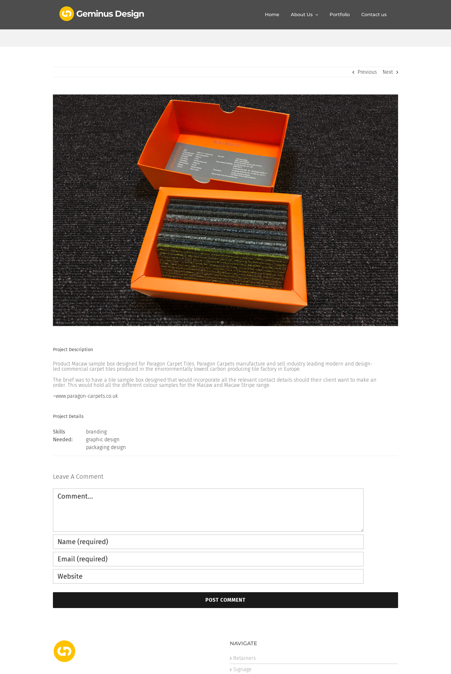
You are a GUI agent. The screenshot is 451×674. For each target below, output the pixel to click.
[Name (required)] (208, 542)
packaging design (106, 447)
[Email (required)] (208, 559)
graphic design (103, 439)
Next (388, 72)
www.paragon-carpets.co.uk (87, 396)
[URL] (208, 576)
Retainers (244, 658)
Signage (242, 669)
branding (96, 432)
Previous (367, 72)
